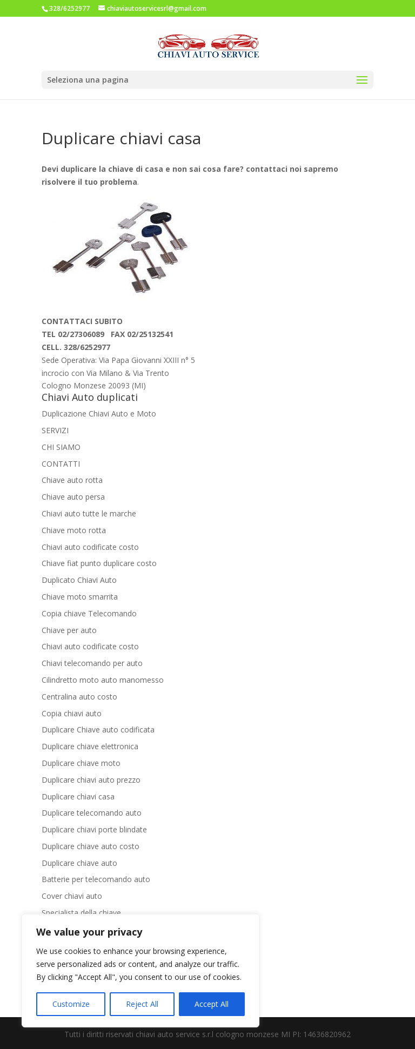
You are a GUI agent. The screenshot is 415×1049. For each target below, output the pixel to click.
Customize (71, 1004)
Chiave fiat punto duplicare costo (99, 563)
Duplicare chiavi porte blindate (94, 829)
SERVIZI (55, 430)
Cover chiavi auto (72, 896)
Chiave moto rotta (74, 530)
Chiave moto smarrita (80, 596)
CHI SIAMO (61, 447)
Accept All (212, 1004)
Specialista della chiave (81, 912)
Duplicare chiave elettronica (90, 746)
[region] (140, 970)
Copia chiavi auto (72, 713)
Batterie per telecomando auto (96, 879)
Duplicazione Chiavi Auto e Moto (99, 413)
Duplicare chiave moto (81, 763)
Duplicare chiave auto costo (90, 846)
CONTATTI (61, 464)
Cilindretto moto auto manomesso (103, 680)
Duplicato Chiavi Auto (79, 580)
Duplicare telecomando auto (92, 813)
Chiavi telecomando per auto (92, 663)
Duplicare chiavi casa (78, 796)
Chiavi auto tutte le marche (89, 513)
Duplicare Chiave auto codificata (98, 729)
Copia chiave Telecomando (89, 613)
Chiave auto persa (73, 497)
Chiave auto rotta (72, 480)
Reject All (142, 1004)
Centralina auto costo (79, 696)
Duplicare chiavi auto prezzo (91, 780)
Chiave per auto (69, 630)
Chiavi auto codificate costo (90, 547)
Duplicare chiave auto (79, 863)
